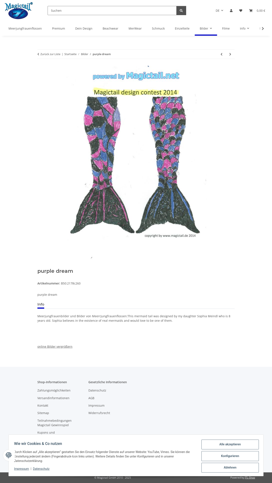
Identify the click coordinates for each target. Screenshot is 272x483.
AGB (91, 398)
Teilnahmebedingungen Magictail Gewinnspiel (54, 423)
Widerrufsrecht (99, 413)
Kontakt (42, 405)
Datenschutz (42, 470)
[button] (231, 10)
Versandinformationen (53, 398)
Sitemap (43, 413)
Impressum (23, 470)
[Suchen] (112, 10)
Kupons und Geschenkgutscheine (52, 434)
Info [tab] (40, 304)
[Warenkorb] (257, 10)
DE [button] (218, 11)
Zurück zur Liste (50, 54)
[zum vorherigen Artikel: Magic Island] (221, 54)
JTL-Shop (250, 477)
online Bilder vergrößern (54, 346)
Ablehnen (228, 468)
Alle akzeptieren (228, 445)
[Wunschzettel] (241, 10)
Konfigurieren (229, 457)
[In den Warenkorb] (40, 265)
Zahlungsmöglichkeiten (54, 390)
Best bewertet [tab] (63, 304)
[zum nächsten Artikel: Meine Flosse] (230, 54)
